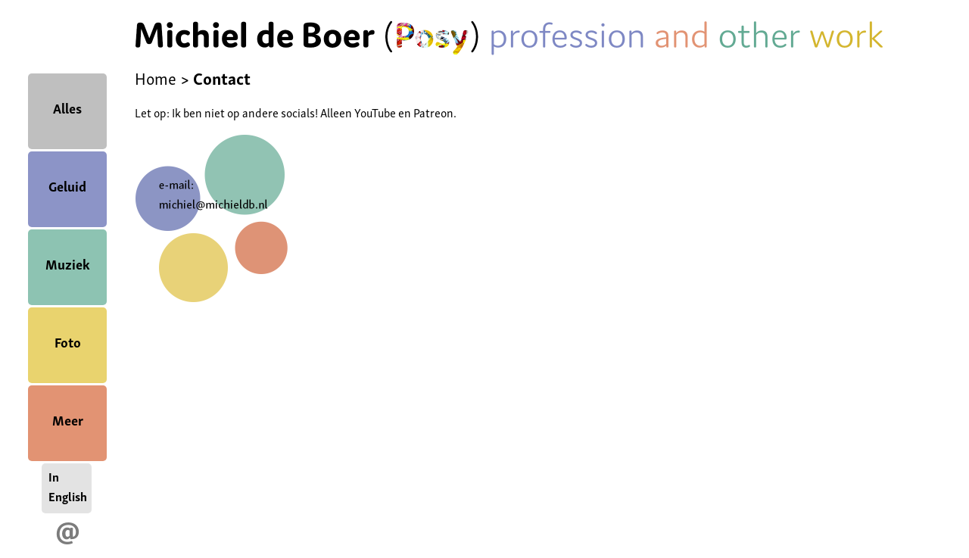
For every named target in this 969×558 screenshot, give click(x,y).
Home (155, 77)
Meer (67, 419)
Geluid (67, 185)
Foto (68, 341)
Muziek (67, 263)
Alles (67, 107)
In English (67, 486)
